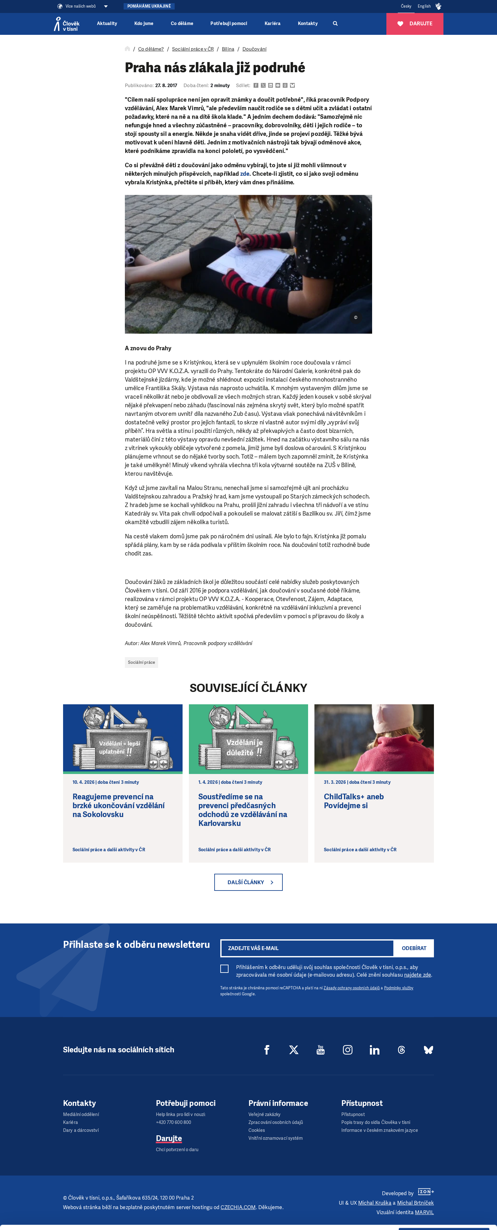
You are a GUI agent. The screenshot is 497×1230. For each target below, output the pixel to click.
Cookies (256, 1130)
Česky (406, 6)
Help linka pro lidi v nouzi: (181, 1115)
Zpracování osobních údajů (275, 1122)
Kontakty (308, 24)
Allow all (444, 1185)
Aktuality (107, 24)
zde (244, 174)
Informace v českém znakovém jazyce (379, 1130)
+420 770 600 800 (173, 1122)
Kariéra (273, 24)
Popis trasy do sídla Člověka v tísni (375, 1122)
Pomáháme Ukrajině (149, 6)
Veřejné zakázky (264, 1115)
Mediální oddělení (81, 1115)
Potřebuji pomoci (228, 24)
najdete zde (417, 975)
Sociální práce (141, 662)
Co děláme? (151, 49)
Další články (246, 882)
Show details (98, 1222)
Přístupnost (353, 1115)
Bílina (228, 49)
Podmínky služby (399, 988)
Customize (444, 1200)
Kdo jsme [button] (144, 24)
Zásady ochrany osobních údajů (352, 988)
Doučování (254, 49)
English (424, 6)
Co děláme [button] (182, 24)
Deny (444, 1217)
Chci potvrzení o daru (177, 1150)
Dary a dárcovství (81, 1130)
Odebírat (414, 948)
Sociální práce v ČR (193, 49)
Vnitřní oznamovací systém (275, 1138)
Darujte (169, 1138)
